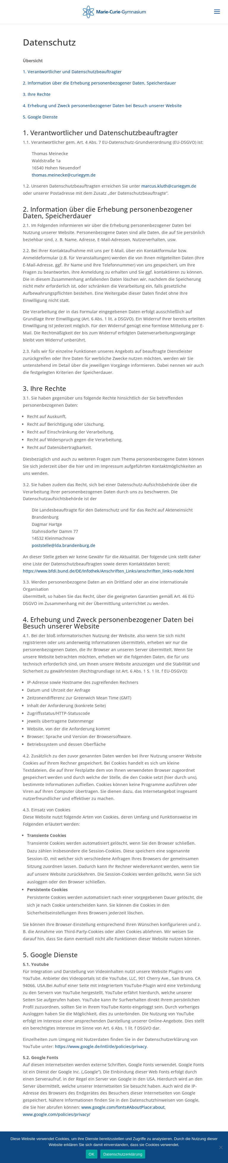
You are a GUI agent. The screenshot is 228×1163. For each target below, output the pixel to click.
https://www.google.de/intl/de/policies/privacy (101, 1046)
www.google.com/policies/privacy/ (56, 1114)
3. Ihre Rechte (36, 94)
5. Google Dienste (40, 117)
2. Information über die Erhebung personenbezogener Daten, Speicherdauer (99, 83)
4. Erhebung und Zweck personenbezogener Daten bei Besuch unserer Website (102, 105)
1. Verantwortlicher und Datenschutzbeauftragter (72, 71)
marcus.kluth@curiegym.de (168, 186)
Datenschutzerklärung (122, 1154)
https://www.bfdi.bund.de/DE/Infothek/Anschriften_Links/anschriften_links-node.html (108, 571)
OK (91, 1154)
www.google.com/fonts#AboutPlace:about (122, 1107)
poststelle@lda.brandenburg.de (63, 545)
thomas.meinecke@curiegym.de (64, 175)
